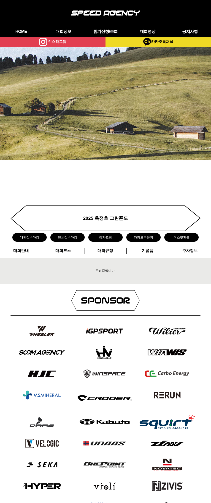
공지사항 (190, 31)
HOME (21, 31)
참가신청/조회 (105, 31)
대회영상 (147, 31)
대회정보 (63, 31)
